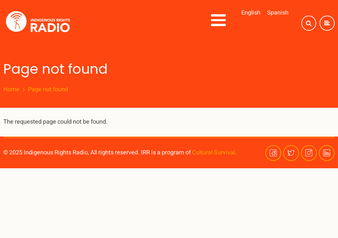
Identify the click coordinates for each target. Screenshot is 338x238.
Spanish (277, 12)
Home (11, 90)
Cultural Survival (213, 152)
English (250, 12)
